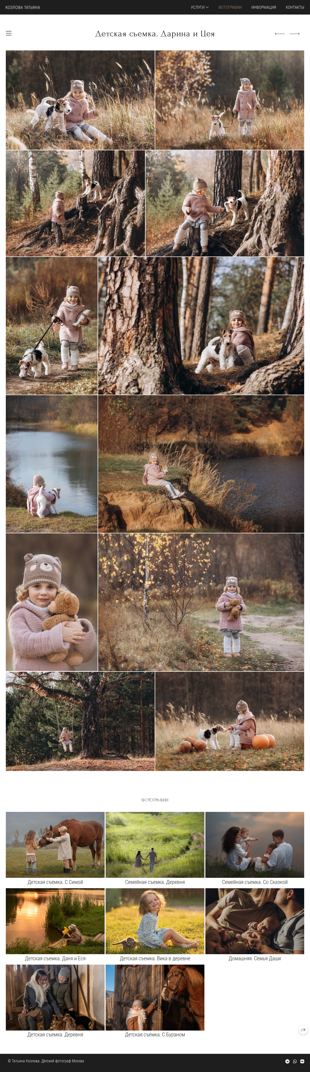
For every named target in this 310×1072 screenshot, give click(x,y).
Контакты (295, 7)
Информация (263, 7)
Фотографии (230, 7)
